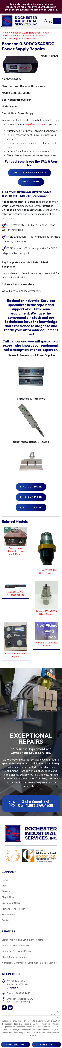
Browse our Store (11, 902)
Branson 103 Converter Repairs (46, 644)
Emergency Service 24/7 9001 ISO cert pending (20, 1000)
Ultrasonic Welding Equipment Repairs (22, 939)
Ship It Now (8, 897)
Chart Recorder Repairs (14, 956)
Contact (6, 920)
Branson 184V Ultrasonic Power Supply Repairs (15, 551)
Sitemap (6, 891)
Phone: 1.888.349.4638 (18, 993)
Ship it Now (31, 182)
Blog (4, 885)
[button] (45, 21)
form (34, 124)
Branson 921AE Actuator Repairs (15, 593)
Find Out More (31, 487)
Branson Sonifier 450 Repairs (15, 655)
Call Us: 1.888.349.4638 (29, 172)
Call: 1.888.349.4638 (35, 805)
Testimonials (9, 914)
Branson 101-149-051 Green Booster (46, 571)
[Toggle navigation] (57, 21)
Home (5, 879)
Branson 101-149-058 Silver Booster (46, 612)
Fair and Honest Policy (14, 908)
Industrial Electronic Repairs (17, 951)
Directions (12, 987)
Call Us (46, 1044)
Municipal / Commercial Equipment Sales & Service (29, 962)
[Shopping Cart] (50, 21)
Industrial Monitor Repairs (15, 945)
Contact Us (15, 1044)
